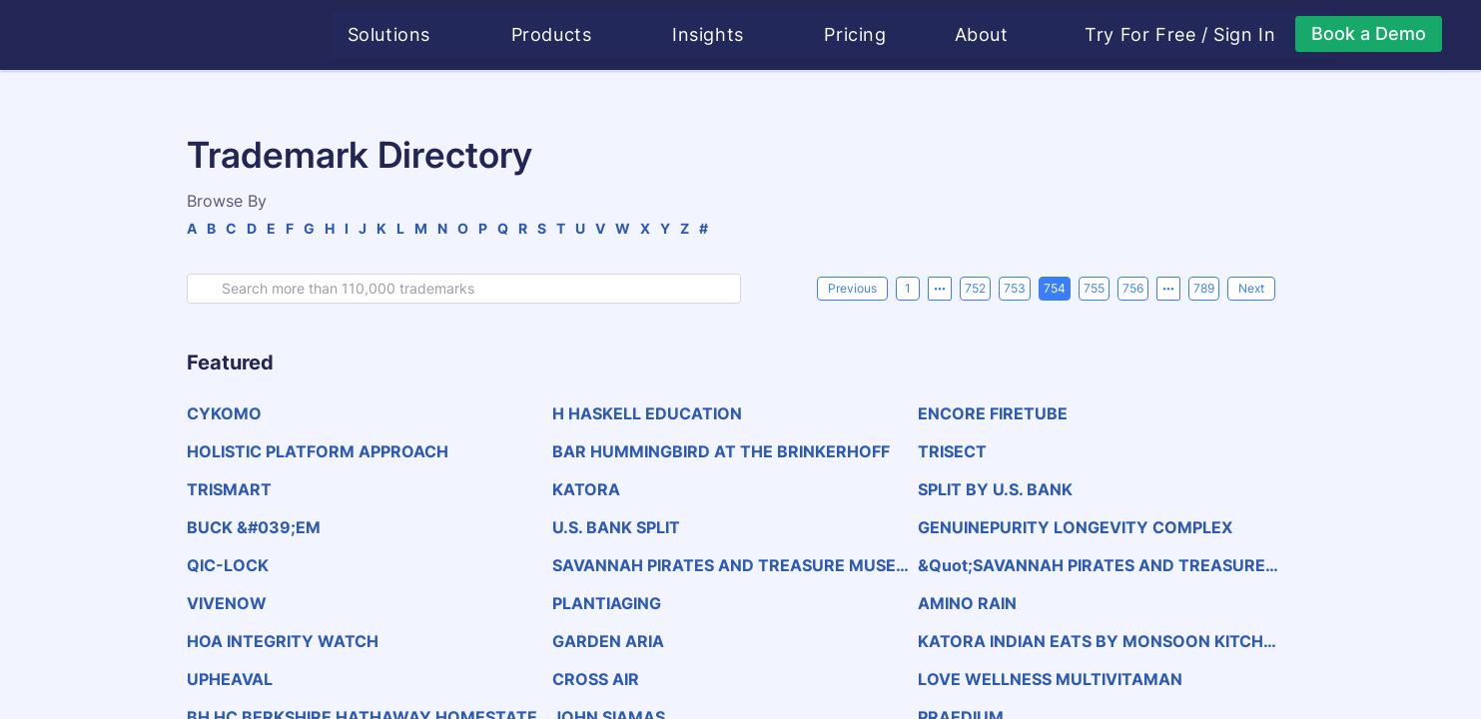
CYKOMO (224, 413)
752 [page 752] (975, 288)
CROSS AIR (595, 679)
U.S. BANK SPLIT (616, 527)
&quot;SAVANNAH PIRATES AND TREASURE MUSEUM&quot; (1091, 565)
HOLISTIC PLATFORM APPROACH (317, 451)
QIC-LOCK (228, 565)
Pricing (858, 34)
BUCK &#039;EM (254, 527)
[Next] (1251, 289)
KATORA (586, 489)
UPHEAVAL (230, 679)
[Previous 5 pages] (940, 289)
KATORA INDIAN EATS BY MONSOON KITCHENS (1095, 641)
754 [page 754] (1055, 288)
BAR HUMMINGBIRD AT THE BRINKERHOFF (721, 451)
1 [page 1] (908, 288)
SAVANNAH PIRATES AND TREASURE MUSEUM (730, 565)
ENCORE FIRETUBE (993, 413)
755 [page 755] (1094, 288)
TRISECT (952, 451)
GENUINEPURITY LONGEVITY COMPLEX (1075, 527)
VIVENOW (227, 603)
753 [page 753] (1015, 288)
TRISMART (229, 489)
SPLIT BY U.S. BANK (995, 489)
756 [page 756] (1132, 288)
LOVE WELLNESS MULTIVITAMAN (1050, 679)
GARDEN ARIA (608, 641)
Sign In (1247, 35)
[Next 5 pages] (1168, 289)
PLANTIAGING (606, 603)
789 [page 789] (1203, 288)
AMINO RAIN (967, 603)
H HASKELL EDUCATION (647, 413)
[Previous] (852, 289)
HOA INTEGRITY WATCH (282, 641)
